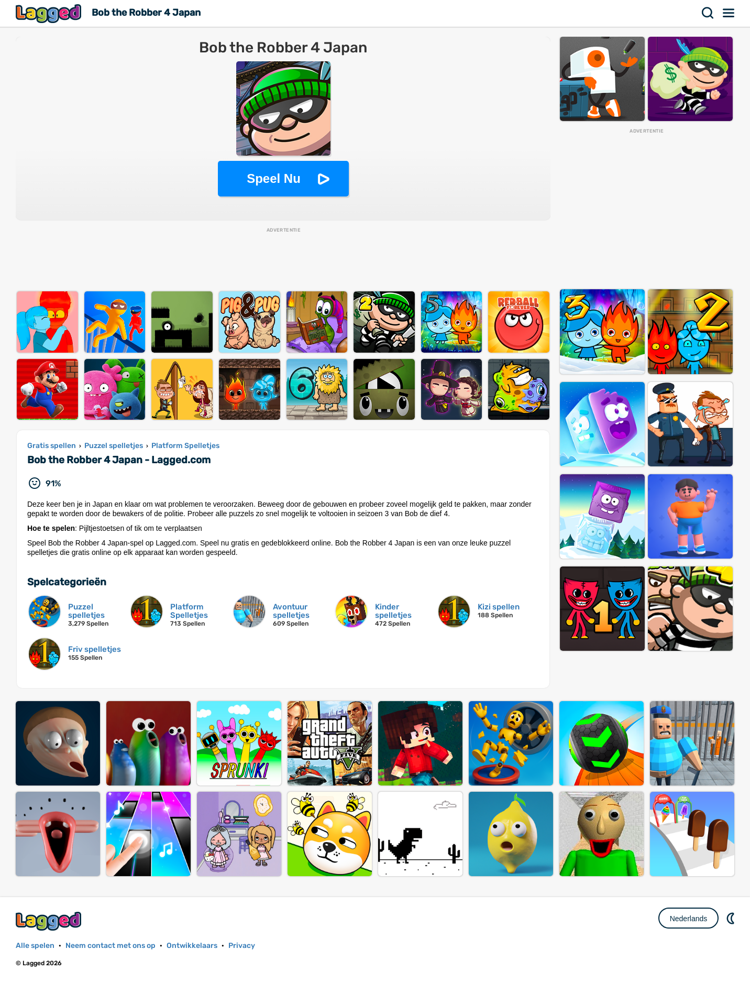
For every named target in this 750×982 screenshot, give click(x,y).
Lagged (50, 13)
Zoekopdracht (708, 13)
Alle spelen (35, 945)
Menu (729, 13)
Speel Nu (274, 178)
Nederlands (689, 918)
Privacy (241, 945)
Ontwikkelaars (192, 945)
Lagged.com (50, 921)
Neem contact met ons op (110, 945)
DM (731, 918)
